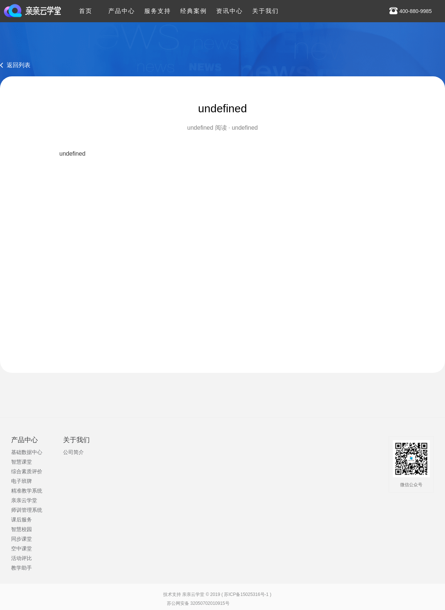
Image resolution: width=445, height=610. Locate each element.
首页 (85, 7)
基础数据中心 (26, 452)
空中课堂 (21, 548)
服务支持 (157, 7)
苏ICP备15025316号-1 (246, 594)
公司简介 (73, 452)
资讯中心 (229, 7)
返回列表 (18, 65)
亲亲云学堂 (24, 500)
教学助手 (21, 568)
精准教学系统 (26, 491)
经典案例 (193, 7)
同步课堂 (21, 539)
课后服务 (21, 520)
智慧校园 (21, 529)
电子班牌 (21, 481)
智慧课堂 (21, 462)
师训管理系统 (26, 510)
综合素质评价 (26, 471)
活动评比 (21, 558)
